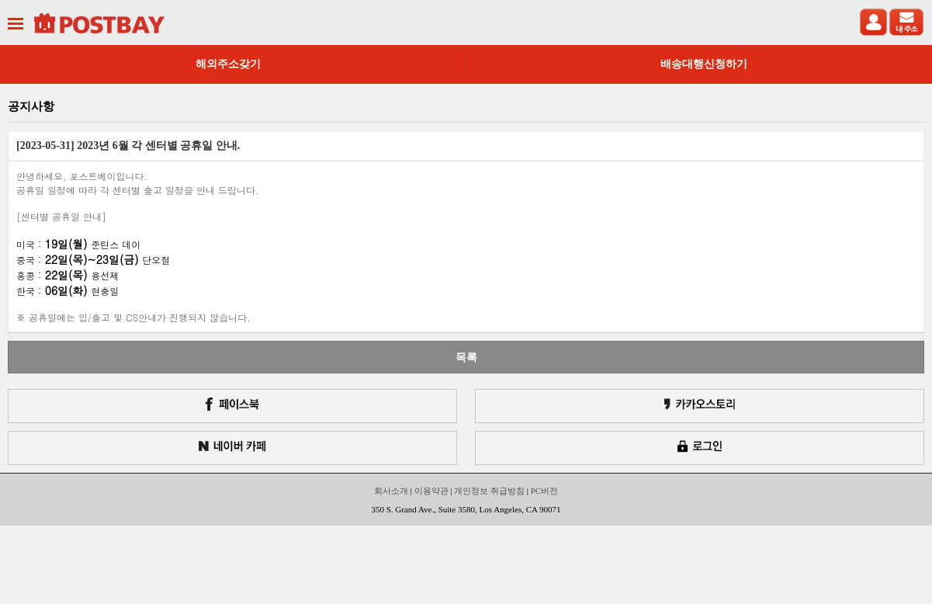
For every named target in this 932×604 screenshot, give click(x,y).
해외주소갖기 (228, 64)
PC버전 (544, 490)
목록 (466, 357)
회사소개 (391, 490)
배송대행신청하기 (703, 64)
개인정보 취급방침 (489, 490)
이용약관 (431, 490)
